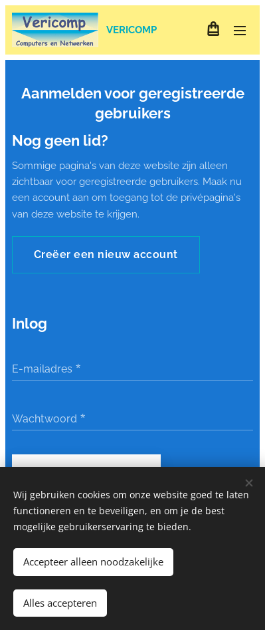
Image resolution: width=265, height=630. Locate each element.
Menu (240, 30)
